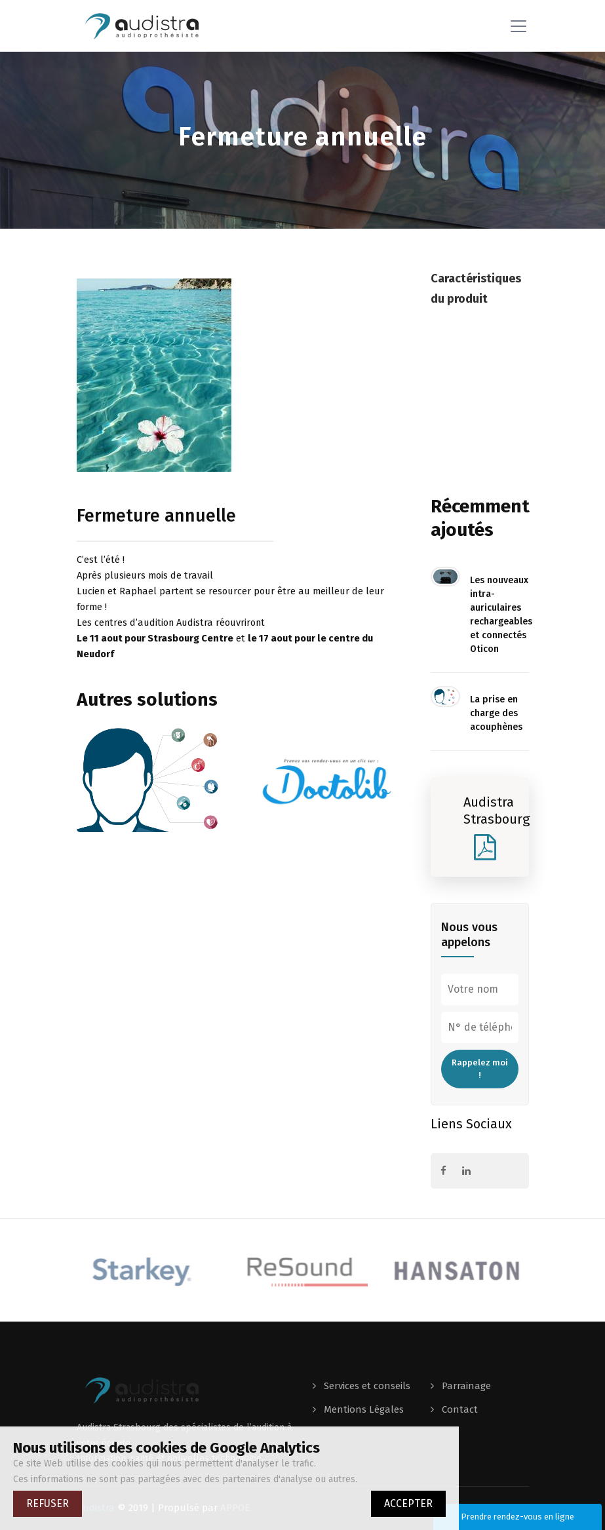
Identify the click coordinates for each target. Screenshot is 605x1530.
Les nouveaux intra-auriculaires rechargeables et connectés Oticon (499, 615)
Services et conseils (365, 1386)
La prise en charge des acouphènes (496, 713)
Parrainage (465, 1386)
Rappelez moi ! (480, 1069)
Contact (458, 1409)
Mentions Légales (362, 1409)
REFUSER (47, 1503)
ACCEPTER (408, 1503)
